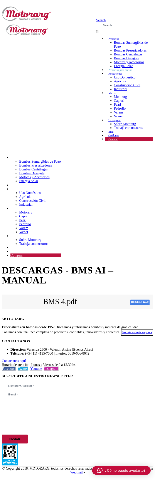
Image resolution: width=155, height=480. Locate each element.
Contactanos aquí (14, 361)
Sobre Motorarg (125, 124)
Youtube (36, 368)
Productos (113, 38)
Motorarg (120, 96)
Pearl (117, 104)
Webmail (76, 472)
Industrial (120, 89)
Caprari (119, 100)
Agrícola (120, 81)
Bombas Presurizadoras (130, 50)
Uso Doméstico (124, 77)
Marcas (112, 93)
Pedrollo (120, 108)
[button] (101, 20)
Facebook (8, 368)
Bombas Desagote (126, 58)
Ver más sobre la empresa (137, 332)
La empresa (114, 120)
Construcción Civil (127, 85)
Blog (13, 247)
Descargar (140, 302)
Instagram (51, 368)
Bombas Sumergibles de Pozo (40, 161)
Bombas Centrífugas (128, 54)
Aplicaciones (115, 73)
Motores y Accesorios (129, 62)
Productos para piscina (26, 185)
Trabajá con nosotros (128, 128)
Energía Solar (28, 181)
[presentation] (19, 415)
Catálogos (17, 251)
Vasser (23, 232)
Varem (118, 112)
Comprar (113, 139)
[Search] (97, 31)
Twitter (23, 368)
